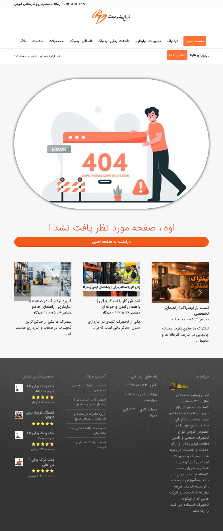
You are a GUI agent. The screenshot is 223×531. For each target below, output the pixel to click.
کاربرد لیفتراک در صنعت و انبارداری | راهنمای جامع (50, 304)
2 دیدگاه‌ (39, 312)
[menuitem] (195, 41)
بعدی (200, 292)
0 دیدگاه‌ (177, 319)
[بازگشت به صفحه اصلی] (111, 242)
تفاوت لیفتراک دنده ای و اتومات (90, 445)
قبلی (22, 292)
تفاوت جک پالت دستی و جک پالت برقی (87, 430)
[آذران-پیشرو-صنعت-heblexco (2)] (111, 21)
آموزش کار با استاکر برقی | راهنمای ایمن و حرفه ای (118, 304)
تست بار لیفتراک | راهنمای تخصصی (187, 311)
